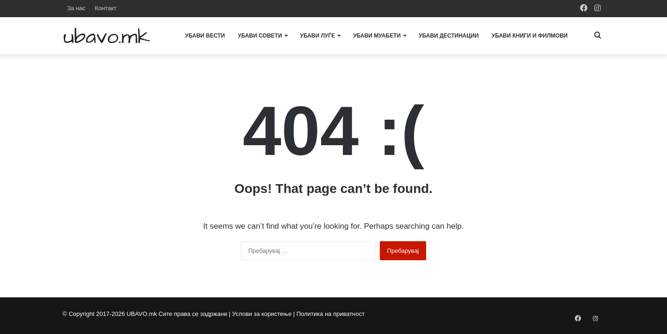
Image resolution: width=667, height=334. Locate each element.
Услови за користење (261, 313)
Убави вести (205, 35)
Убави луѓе (317, 35)
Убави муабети (377, 35)
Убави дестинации (448, 35)
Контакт (106, 8)
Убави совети (260, 35)
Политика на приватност (330, 313)
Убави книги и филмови (529, 35)
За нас (76, 8)
